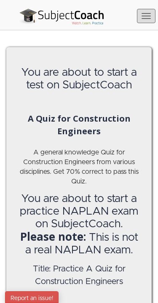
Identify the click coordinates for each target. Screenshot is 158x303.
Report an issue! (32, 298)
